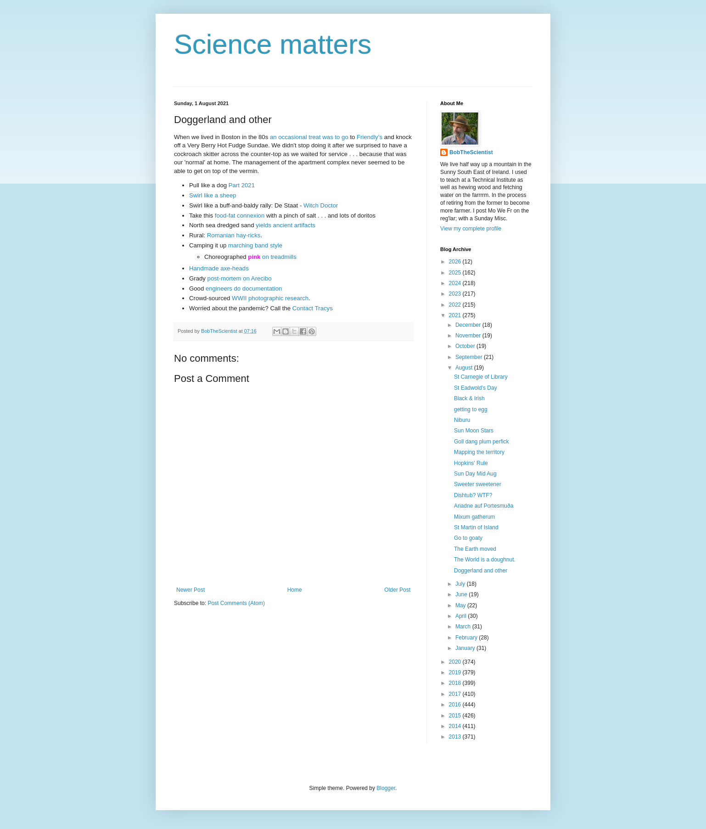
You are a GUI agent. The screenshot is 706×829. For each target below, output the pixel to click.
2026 (456, 261)
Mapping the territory (479, 452)
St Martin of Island (476, 527)
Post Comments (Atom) (236, 603)
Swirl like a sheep (212, 195)
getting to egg (470, 409)
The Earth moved (475, 549)
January (465, 648)
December (468, 325)
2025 (456, 272)
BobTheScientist (471, 152)
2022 (456, 305)
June (462, 594)
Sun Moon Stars (473, 430)
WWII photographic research (270, 298)
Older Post (397, 590)
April (461, 616)
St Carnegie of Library (481, 377)
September (469, 357)
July (461, 584)
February (467, 637)
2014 (456, 726)
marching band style (255, 245)
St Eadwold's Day (475, 388)
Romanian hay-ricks (234, 235)
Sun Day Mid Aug (475, 474)
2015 (456, 715)
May (461, 605)
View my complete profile (470, 228)
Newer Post (190, 590)
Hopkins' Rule (471, 463)
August (464, 367)
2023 (456, 294)
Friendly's (369, 137)
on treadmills (279, 256)
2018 (456, 683)
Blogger (385, 788)
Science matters (272, 44)
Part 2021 (242, 185)
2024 (456, 283)
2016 (456, 704)
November (468, 335)
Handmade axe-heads (219, 268)
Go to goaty (468, 538)
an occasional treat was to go (309, 137)
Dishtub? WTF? (473, 495)
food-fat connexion (240, 215)
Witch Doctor (320, 205)
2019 (456, 672)
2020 (456, 662)
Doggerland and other (480, 570)
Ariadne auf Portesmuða (483, 506)
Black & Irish (469, 398)
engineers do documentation (244, 288)
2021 (456, 315)
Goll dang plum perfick (481, 441)
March (463, 626)
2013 (456, 737)
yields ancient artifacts (285, 225)
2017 (456, 694)
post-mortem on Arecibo (239, 278)
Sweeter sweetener (477, 484)
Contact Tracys (312, 308)
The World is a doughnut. (484, 559)
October (465, 346)
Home (294, 590)
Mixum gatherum (474, 517)
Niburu (462, 420)
